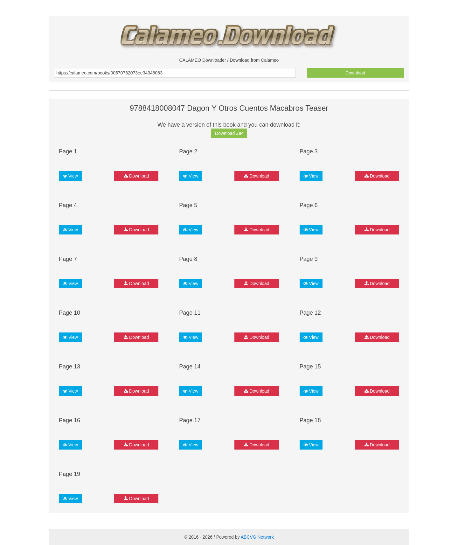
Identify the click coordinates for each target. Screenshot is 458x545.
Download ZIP (229, 133)
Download (355, 72)
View (70, 175)
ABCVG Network (257, 537)
